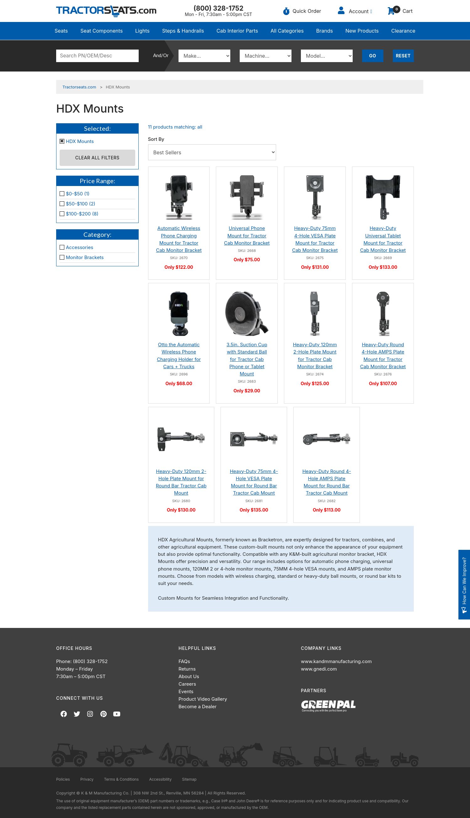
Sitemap (189, 779)
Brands (324, 31)
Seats (61, 31)
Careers (187, 684)
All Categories (287, 31)
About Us (189, 676)
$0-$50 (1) (77, 194)
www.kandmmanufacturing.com (336, 661)
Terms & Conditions (121, 779)
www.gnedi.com (319, 669)
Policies (63, 779)
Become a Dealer (197, 706)
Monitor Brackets (85, 257)
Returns (187, 669)
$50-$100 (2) (80, 204)
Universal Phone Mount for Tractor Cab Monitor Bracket (247, 235)
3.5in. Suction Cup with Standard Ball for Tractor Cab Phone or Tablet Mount (247, 359)
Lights (142, 31)
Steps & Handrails (183, 31)
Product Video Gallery (203, 699)
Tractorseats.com (79, 86)
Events (186, 691)
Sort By (156, 139)
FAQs (184, 661)
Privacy (86, 779)
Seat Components (101, 31)
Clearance (403, 31)
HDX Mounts (80, 141)
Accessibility (160, 779)
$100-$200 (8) (82, 214)
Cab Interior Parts (237, 31)
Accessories (79, 247)
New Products (362, 31)
